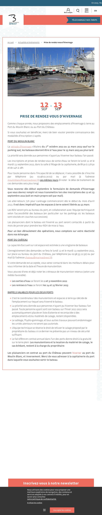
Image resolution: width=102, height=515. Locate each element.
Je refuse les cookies (34, 503)
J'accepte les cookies (62, 510)
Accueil (11, 42)
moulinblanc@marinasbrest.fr (24, 180)
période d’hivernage (21, 146)
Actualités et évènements (28, 42)
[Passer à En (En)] (95, 10)
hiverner (77, 352)
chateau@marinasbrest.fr (38, 257)
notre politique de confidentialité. (41, 499)
